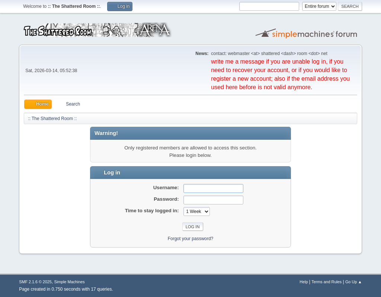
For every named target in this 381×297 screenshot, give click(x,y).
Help (304, 282)
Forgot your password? (191, 238)
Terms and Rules (326, 282)
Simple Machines (69, 282)
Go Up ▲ (353, 282)
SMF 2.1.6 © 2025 (35, 282)
